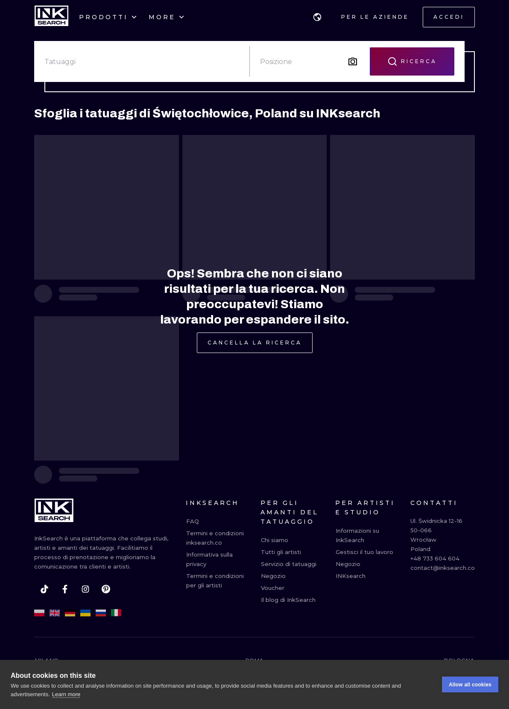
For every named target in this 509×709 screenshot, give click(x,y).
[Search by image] (352, 61)
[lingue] (317, 17)
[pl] (39, 613)
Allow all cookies (470, 688)
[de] (70, 613)
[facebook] (65, 589)
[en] (55, 613)
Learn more (66, 697)
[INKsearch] (51, 17)
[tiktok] (44, 589)
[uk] (85, 613)
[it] (116, 613)
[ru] (101, 613)
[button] (317, 17)
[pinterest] (106, 589)
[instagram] (85, 589)
